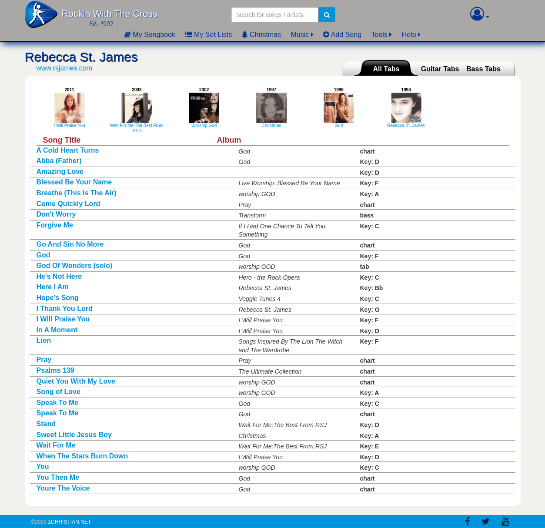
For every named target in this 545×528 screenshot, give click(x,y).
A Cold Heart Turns (68, 150)
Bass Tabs (483, 69)
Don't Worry (56, 214)
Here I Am (53, 287)
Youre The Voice (63, 488)
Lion (44, 340)
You (43, 466)
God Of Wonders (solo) (75, 265)
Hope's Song (58, 297)
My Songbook (149, 34)
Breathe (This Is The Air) (77, 193)
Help (409, 34)
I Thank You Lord (65, 308)
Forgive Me (55, 225)
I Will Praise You (63, 319)
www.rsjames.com (64, 68)
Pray (44, 359)
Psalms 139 (55, 370)
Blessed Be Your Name (74, 182)
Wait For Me (56, 445)
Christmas (261, 34)
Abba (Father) (59, 160)
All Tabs (386, 69)
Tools (379, 34)
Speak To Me (58, 402)
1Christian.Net (69, 522)
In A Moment (57, 330)
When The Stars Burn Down (82, 456)
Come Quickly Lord (68, 203)
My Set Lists (208, 34)
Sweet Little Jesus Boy (74, 434)
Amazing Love (60, 171)
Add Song (342, 34)
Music (300, 34)
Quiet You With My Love (76, 381)
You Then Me (58, 477)
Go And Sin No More (70, 244)
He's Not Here (59, 276)
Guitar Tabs (440, 69)
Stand (46, 424)
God (43, 255)
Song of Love (58, 391)
